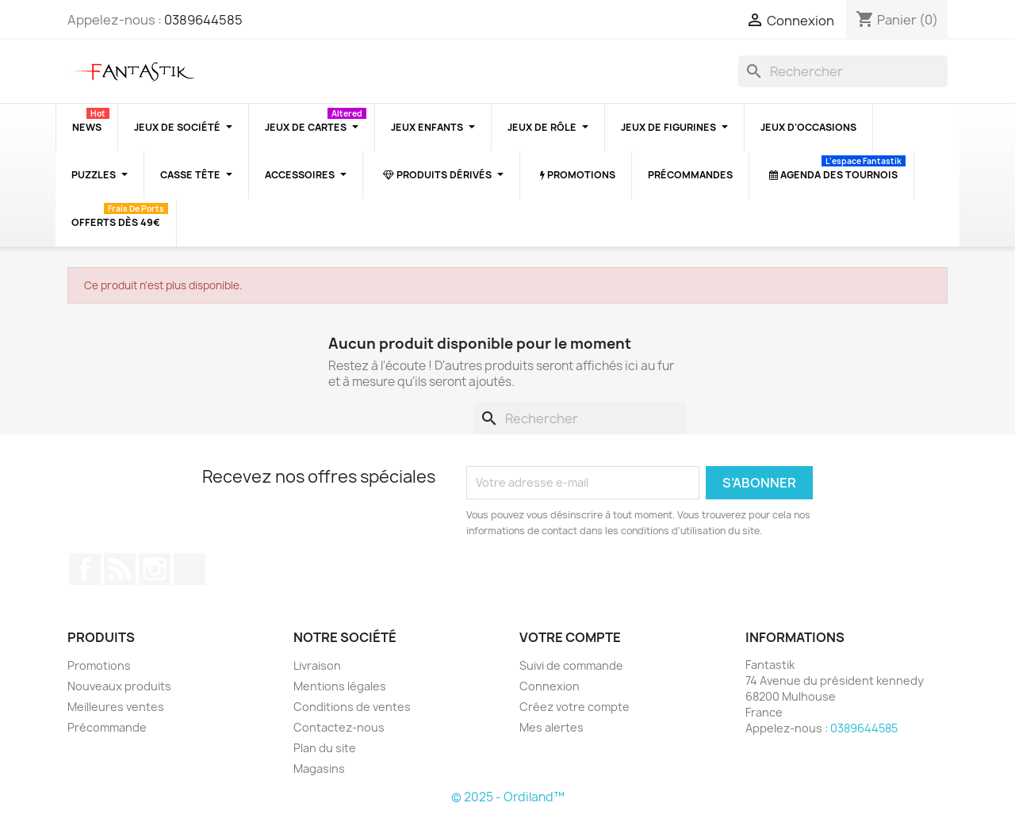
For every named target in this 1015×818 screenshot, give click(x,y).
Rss (120, 569)
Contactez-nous (339, 727)
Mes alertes (551, 727)
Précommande (107, 727)
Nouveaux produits (119, 686)
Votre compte (570, 637)
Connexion (549, 686)
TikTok (189, 569)
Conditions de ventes (352, 706)
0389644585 (203, 20)
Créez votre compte (574, 706)
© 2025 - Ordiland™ (508, 797)
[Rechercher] (843, 71)
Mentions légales (339, 686)
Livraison (317, 665)
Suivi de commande (571, 665)
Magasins (319, 768)
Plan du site (324, 747)
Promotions (99, 665)
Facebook (85, 569)
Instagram (154, 569)
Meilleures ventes (115, 706)
